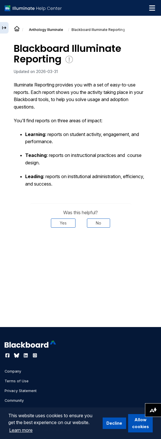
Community (14, 400)
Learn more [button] (21, 430)
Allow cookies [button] (140, 423)
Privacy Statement (21, 391)
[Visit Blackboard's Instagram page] (35, 355)
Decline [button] (114, 423)
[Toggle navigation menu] (152, 8)
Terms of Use (17, 381)
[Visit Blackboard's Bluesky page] (17, 355)
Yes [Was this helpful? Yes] (63, 223)
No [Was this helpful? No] (98, 223)
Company (13, 371)
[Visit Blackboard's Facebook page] (8, 355)
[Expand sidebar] (4, 28)
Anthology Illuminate (46, 29)
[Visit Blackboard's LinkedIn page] (26, 355)
